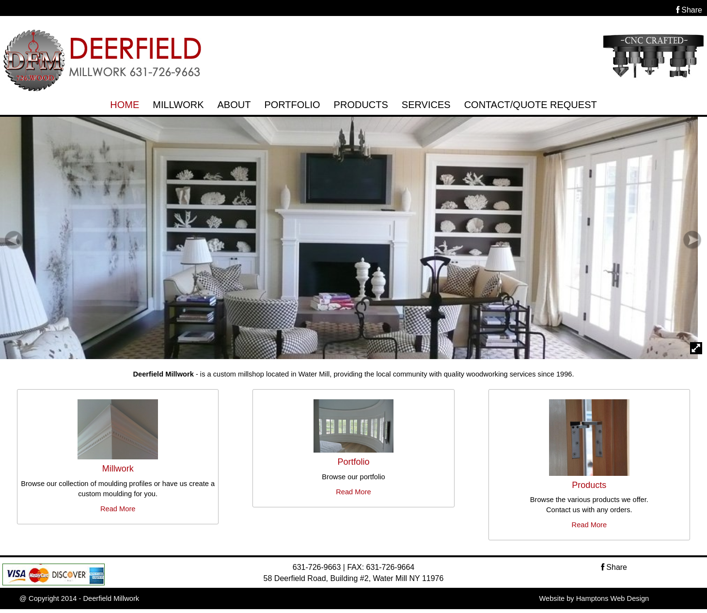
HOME (124, 104)
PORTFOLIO (292, 104)
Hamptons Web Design (612, 598)
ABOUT (234, 104)
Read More (118, 509)
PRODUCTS (361, 104)
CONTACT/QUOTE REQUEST (530, 104)
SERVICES (426, 104)
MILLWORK (178, 104)
